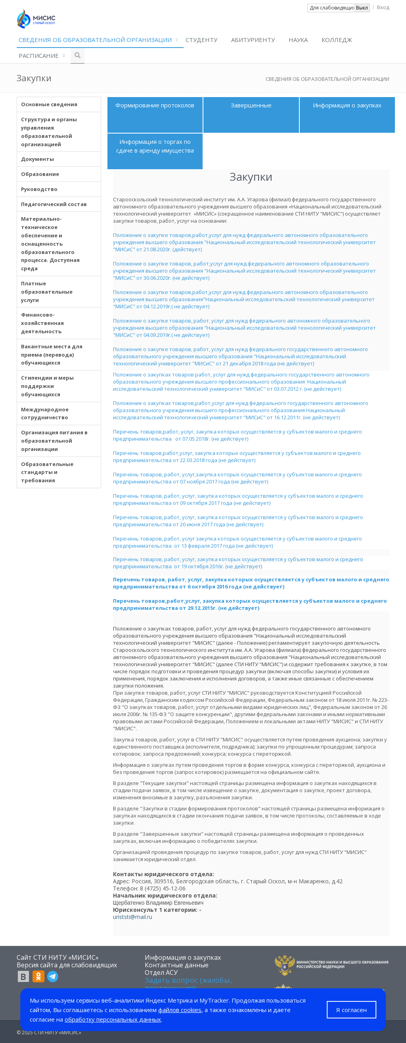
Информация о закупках (347, 105)
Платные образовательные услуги (47, 292)
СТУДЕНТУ (201, 40)
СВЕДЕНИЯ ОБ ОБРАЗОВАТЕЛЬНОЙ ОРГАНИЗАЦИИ (95, 40)
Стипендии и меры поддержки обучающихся (47, 386)
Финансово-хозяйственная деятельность (42, 323)
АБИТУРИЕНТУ (253, 40)
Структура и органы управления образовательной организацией (49, 131)
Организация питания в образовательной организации (54, 441)
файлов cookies (179, 1010)
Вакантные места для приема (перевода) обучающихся (51, 355)
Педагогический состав (54, 204)
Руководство (39, 189)
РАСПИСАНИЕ (39, 55)
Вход (383, 7)
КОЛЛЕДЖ (337, 40)
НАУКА (298, 40)
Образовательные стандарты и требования (47, 472)
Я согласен (351, 1010)
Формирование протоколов (154, 105)
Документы (37, 158)
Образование (40, 174)
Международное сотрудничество (45, 413)
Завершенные (251, 105)
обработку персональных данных (113, 1019)
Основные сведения (49, 104)
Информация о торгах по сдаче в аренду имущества (155, 146)
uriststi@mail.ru (132, 917)
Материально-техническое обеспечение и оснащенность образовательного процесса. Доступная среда (50, 243)
